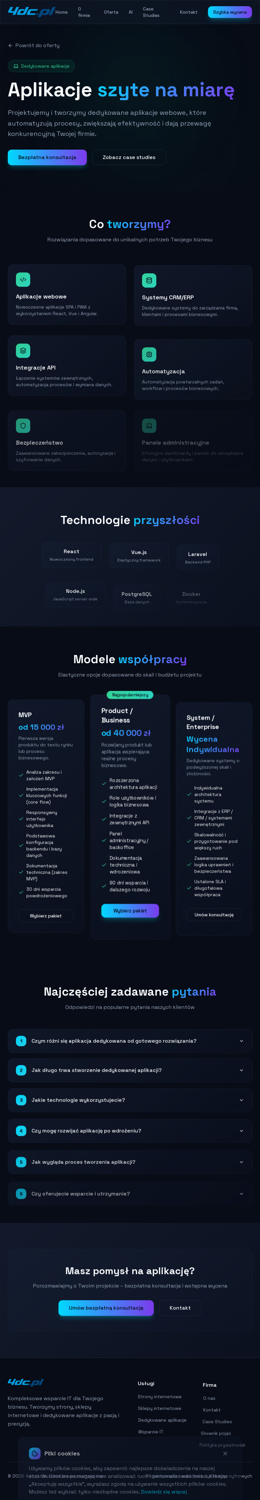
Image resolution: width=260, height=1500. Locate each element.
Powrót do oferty (33, 45)
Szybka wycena (230, 12)
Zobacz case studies (129, 157)
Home (62, 12)
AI (131, 12)
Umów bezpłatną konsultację (106, 1320)
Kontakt (189, 12)
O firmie (84, 12)
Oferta (111, 12)
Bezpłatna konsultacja (47, 157)
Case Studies (151, 12)
